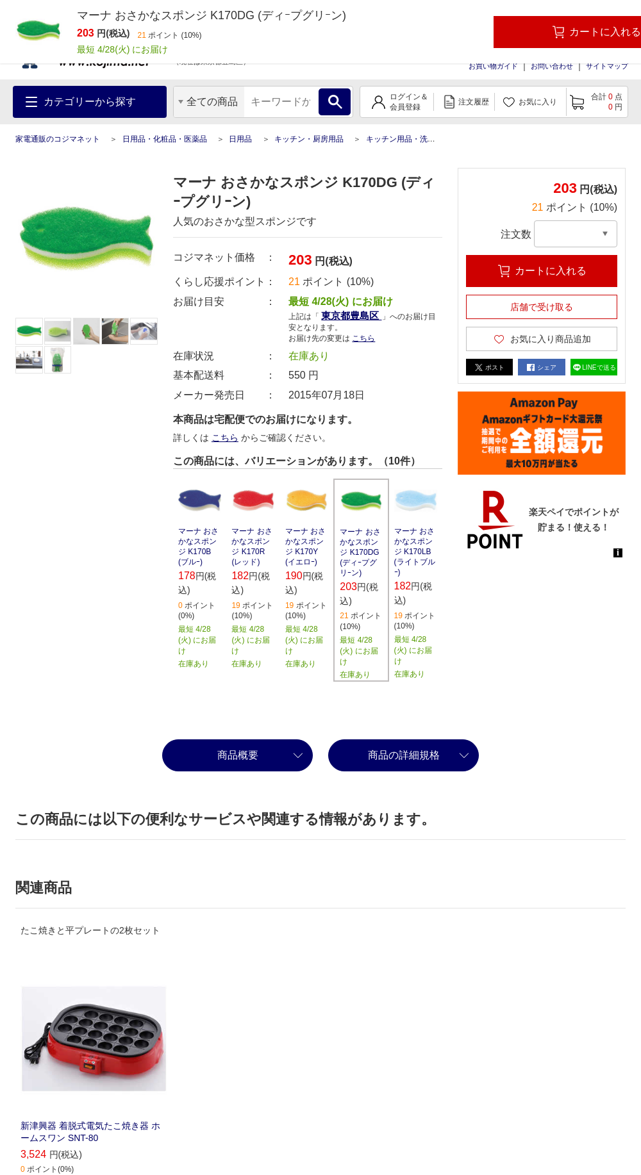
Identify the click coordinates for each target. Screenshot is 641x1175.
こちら (363, 338)
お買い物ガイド (493, 66)
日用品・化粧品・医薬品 (164, 139)
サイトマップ (607, 66)
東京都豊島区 (351, 315)
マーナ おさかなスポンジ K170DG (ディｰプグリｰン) (360, 552)
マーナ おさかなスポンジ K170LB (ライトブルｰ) (414, 552)
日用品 (240, 139)
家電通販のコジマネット (57, 139)
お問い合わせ (552, 66)
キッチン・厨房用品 (309, 139)
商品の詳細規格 (404, 755)
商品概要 (237, 755)
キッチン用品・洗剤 (400, 139)
